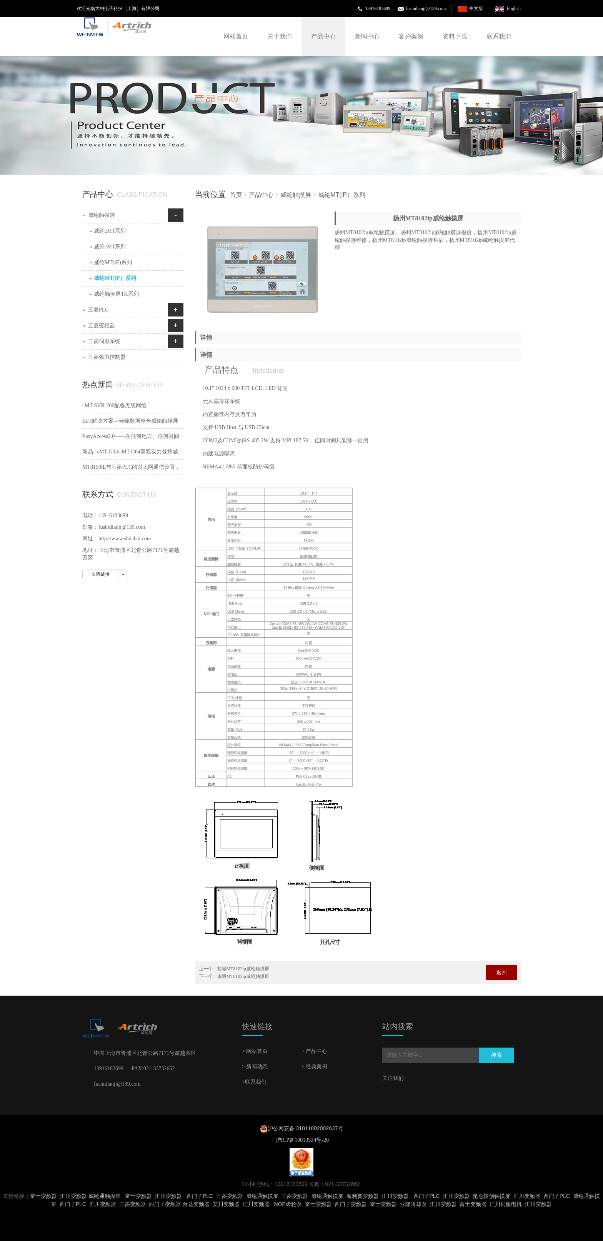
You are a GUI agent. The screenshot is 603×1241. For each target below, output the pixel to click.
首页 (236, 195)
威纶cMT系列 (110, 231)
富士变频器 (43, 1196)
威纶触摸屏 (295, 195)
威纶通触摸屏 (104, 1196)
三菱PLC (98, 310)
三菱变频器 (101, 325)
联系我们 (498, 36)
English (513, 8)
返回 (501, 972)
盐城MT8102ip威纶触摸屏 (243, 968)
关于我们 (279, 36)
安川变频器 (226, 1204)
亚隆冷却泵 (413, 1204)
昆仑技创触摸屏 (491, 1196)
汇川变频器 (73, 1196)
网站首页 (235, 36)
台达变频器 (196, 1204)
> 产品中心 (314, 1051)
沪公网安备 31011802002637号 (305, 1128)
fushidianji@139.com (426, 8)
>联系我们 (254, 1082)
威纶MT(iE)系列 (113, 262)
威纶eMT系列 (110, 247)
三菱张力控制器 (107, 357)
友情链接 (100, 574)
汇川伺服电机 (506, 1204)
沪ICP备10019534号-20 (301, 1140)
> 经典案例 (314, 1066)
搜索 (496, 1055)
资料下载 (455, 36)
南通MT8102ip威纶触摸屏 (243, 976)
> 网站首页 (255, 1051)
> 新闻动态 (255, 1066)
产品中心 (323, 36)
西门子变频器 (165, 1204)
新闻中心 (367, 36)
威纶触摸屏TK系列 (116, 294)
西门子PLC (200, 1196)
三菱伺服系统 (104, 341)
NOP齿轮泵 (288, 1204)
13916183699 (377, 8)
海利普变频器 (362, 1196)
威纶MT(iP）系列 (341, 195)
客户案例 (411, 36)
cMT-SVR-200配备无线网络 (114, 405)
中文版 (476, 8)
